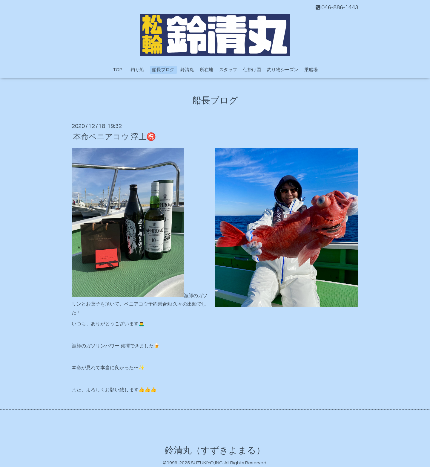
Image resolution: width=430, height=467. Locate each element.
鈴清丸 (187, 70)
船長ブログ (163, 70)
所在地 (206, 70)
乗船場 (311, 70)
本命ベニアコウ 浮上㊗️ (114, 137)
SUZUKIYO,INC (206, 462)
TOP (117, 70)
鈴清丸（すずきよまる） (215, 450)
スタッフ (228, 70)
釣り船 (139, 70)
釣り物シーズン (282, 70)
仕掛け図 (252, 70)
